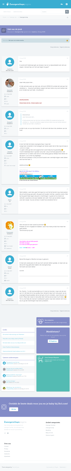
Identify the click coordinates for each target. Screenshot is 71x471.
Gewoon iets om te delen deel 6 (14, 368)
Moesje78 (9, 122)
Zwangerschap (19, 32)
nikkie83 (9, 152)
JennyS (10, 267)
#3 (67, 111)
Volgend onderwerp (65, 47)
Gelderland (8, 248)
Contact (6, 446)
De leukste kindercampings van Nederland (13, 334)
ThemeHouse (15, 467)
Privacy (6, 449)
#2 (67, 79)
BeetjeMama (9, 376)
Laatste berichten (17, 11)
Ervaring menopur (10, 381)
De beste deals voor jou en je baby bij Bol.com (14, 342)
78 (6, 206)
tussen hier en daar (10, 165)
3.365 (7, 96)
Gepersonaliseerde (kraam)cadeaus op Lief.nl (14, 351)
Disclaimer (7, 451)
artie (7, 382)
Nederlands (63, 467)
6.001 (7, 273)
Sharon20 (9, 90)
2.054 (7, 158)
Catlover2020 (9, 363)
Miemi (9, 200)
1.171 (7, 238)
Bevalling (48, 430)
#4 (67, 141)
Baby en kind (49, 432)
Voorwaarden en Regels (52, 467)
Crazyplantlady (10, 388)
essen (7, 103)
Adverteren (7, 456)
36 (6, 101)
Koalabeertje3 (9, 370)
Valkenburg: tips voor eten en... (14, 387)
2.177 (7, 128)
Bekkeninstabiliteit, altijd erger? (14, 374)
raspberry (34, 32)
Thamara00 (9, 232)
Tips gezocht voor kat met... (13, 362)
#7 (67, 256)
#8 (67, 288)
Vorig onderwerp (54, 47)
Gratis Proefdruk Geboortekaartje (11, 347)
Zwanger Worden (50, 425)
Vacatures (7, 454)
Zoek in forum (7, 11)
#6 (67, 221)
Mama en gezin (50, 435)
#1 (67, 58)
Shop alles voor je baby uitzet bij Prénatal (13, 338)
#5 (67, 189)
